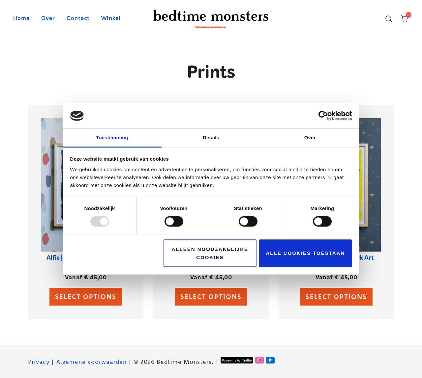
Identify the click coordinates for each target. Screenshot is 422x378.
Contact (78, 18)
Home (21, 18)
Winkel (110, 18)
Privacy (38, 361)
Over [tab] (310, 137)
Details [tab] (211, 137)
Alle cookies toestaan (305, 253)
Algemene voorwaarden (91, 361)
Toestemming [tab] (112, 137)
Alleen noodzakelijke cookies (210, 253)
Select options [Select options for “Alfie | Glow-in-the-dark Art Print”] (85, 296)
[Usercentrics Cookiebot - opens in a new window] (323, 116)
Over (48, 18)
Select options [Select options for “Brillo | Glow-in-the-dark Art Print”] (211, 296)
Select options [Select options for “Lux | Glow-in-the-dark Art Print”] (336, 296)
